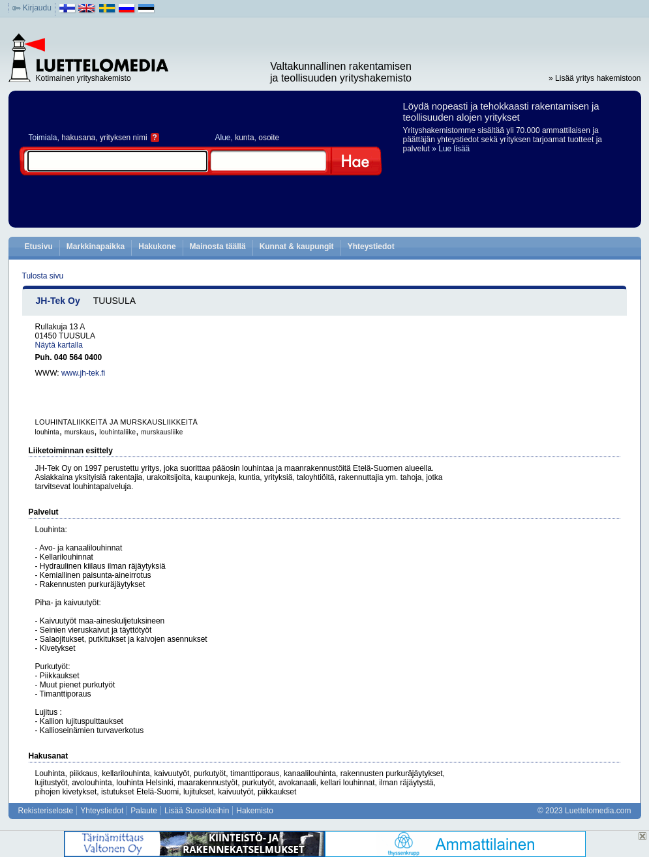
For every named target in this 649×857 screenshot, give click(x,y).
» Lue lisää (451, 148)
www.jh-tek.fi (83, 373)
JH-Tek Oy (58, 300)
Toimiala (43, 137)
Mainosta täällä (218, 246)
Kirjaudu (37, 7)
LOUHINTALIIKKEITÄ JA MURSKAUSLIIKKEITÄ (116, 422)
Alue (223, 137)
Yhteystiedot (371, 246)
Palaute (143, 810)
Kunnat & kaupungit (297, 246)
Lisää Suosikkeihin (196, 810)
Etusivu (39, 246)
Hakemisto (254, 810)
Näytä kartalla (59, 345)
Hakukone (156, 246)
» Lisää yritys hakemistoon (595, 78)
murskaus (80, 432)
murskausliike (162, 432)
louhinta (47, 432)
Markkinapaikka (96, 246)
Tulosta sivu (43, 275)
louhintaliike (117, 432)
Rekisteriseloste (46, 810)
